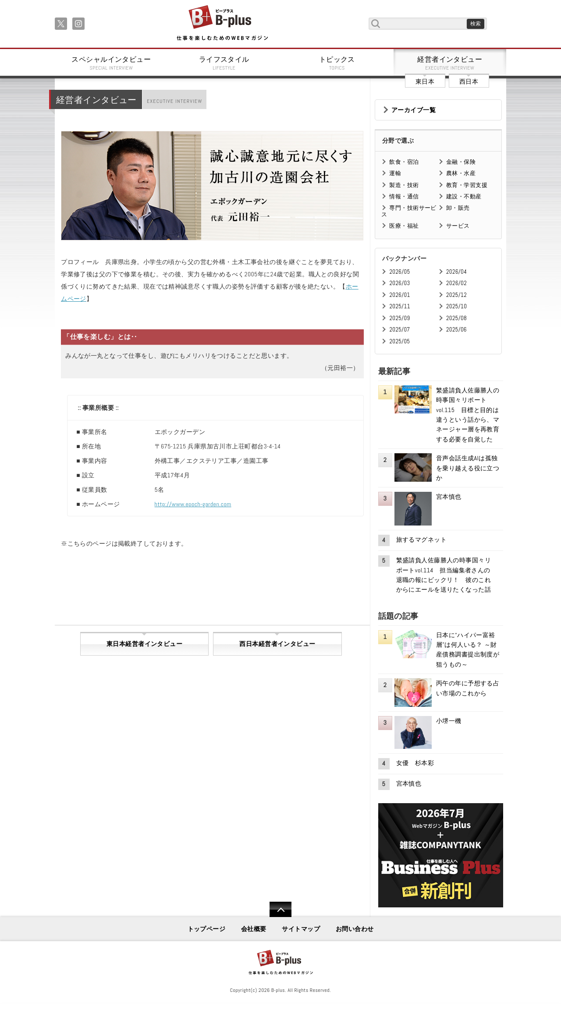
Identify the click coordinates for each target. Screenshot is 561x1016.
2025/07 (399, 329)
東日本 (424, 81)
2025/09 (399, 318)
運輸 (395, 173)
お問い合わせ (355, 929)
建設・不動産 (464, 196)
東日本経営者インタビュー (144, 644)
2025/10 (456, 306)
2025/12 (456, 295)
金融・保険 (461, 162)
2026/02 (456, 283)
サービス (458, 225)
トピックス (337, 63)
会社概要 (253, 929)
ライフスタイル (224, 63)
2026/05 (399, 271)
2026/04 (456, 271)
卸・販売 (458, 208)
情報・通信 (404, 196)
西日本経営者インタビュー (277, 644)
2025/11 (399, 306)
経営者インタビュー (450, 63)
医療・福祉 (404, 225)
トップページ (207, 929)
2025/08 (456, 318)
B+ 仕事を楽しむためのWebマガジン (222, 23)
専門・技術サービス (408, 211)
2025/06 (456, 329)
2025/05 (399, 341)
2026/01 (399, 295)
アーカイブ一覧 (413, 110)
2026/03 (399, 283)
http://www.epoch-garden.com (193, 504)
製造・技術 (404, 185)
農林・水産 (461, 173)
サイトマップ (301, 929)
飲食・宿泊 (404, 162)
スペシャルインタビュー (111, 63)
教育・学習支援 (466, 185)
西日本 (468, 81)
